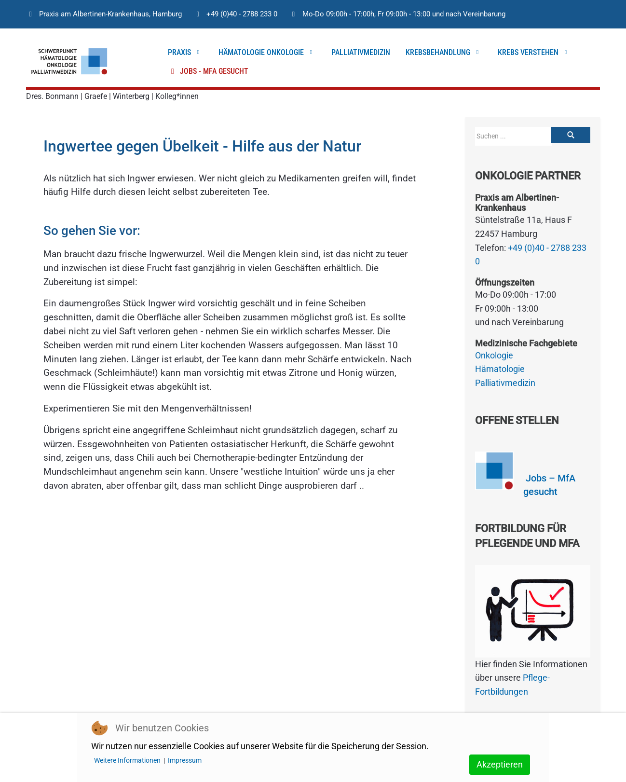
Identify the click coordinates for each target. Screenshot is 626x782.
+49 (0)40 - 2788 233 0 (241, 14)
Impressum (185, 760)
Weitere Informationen (127, 760)
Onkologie (494, 355)
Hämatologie (500, 369)
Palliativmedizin (505, 383)
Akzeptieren (499, 764)
